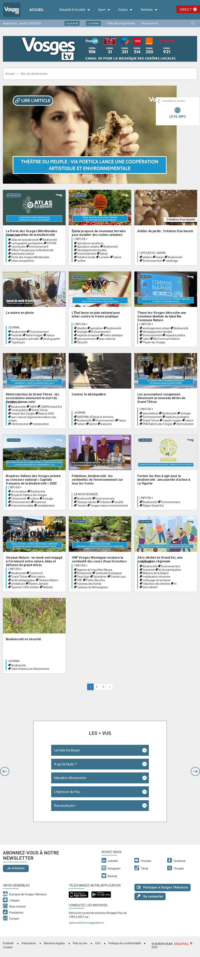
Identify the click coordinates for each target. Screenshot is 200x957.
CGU (97, 943)
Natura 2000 (46, 413)
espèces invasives (88, 335)
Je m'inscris (16, 868)
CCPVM (51, 243)
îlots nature (38, 576)
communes (18, 246)
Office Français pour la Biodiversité (32, 250)
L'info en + (15, 235)
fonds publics (19, 410)
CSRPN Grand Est (51, 406)
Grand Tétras (40, 410)
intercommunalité (22, 505)
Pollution (105, 502)
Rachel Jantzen (38, 583)
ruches (81, 260)
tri (175, 583)
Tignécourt (18, 342)
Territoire (149, 10)
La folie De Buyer (67, 750)
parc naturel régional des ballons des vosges (32, 419)
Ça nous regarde (86, 494)
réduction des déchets (156, 583)
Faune (122, 420)
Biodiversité (50, 239)
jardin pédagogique (23, 580)
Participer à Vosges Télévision (162, 887)
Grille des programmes (121, 23)
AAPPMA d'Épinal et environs (95, 417)
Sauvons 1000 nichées (25, 587)
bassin (160, 257)
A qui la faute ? (65, 764)
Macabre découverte (70, 778)
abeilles (82, 328)
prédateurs (18, 583)
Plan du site (80, 943)
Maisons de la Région (156, 573)
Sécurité (82, 342)
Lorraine (104, 257)
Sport (104, 10)
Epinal (103, 253)
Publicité (8, 943)
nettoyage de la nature (157, 580)
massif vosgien (172, 420)
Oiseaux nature (86, 502)
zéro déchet (150, 587)
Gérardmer (100, 576)
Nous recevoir (150, 23)
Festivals (16, 335)
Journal (14, 327)
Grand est (40, 502)
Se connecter (150, 896)
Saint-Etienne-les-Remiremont (30, 668)
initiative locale (86, 257)
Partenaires (28, 943)
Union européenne (22, 260)
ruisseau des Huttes (89, 583)
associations (150, 413)
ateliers (147, 257)
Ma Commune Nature (166, 338)
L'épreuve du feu (67, 792)
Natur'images (34, 335)
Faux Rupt (83, 576)
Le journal (72, 23)
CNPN (33, 406)
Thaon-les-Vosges (154, 342)
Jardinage (172, 260)
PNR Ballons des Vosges (157, 424)
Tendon (82, 505)
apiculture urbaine (88, 246)
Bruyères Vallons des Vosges (29, 495)
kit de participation (170, 569)
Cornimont (36, 573)
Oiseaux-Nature (48, 580)
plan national (107, 338)
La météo (93, 23)
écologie (82, 331)
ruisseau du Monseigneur (92, 587)
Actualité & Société (74, 10)
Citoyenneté (18, 498)
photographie (51, 338)
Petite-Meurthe (95, 580)
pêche (93, 424)
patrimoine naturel (22, 253)
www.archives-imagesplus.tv (86, 922)
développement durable (92, 250)
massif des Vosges (23, 413)
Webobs (48, 587)
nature (117, 257)
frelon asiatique (113, 335)
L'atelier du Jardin (152, 252)
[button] (4, 771)
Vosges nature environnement (109, 505)
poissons (106, 424)
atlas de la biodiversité (25, 239)
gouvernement (86, 338)
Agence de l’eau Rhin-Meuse (94, 569)
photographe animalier (25, 338)
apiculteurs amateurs (90, 243)
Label (146, 338)
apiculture (96, 328)
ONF (79, 580)
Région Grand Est (153, 505)
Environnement (38, 246)
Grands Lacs (118, 576)
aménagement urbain (156, 328)
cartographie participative (27, 243)
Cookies (8, 947)
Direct (186, 9)
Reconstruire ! (65, 806)
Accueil (9, 73)
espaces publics (175, 335)
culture (34, 498)
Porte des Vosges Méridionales (30, 257)
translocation (41, 424)
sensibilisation (46, 505)
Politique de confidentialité (124, 943)
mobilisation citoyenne (157, 576)
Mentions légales (54, 943)
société (118, 502)
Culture (125, 10)
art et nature (19, 491)
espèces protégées (177, 417)
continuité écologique (109, 573)
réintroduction (20, 424)
